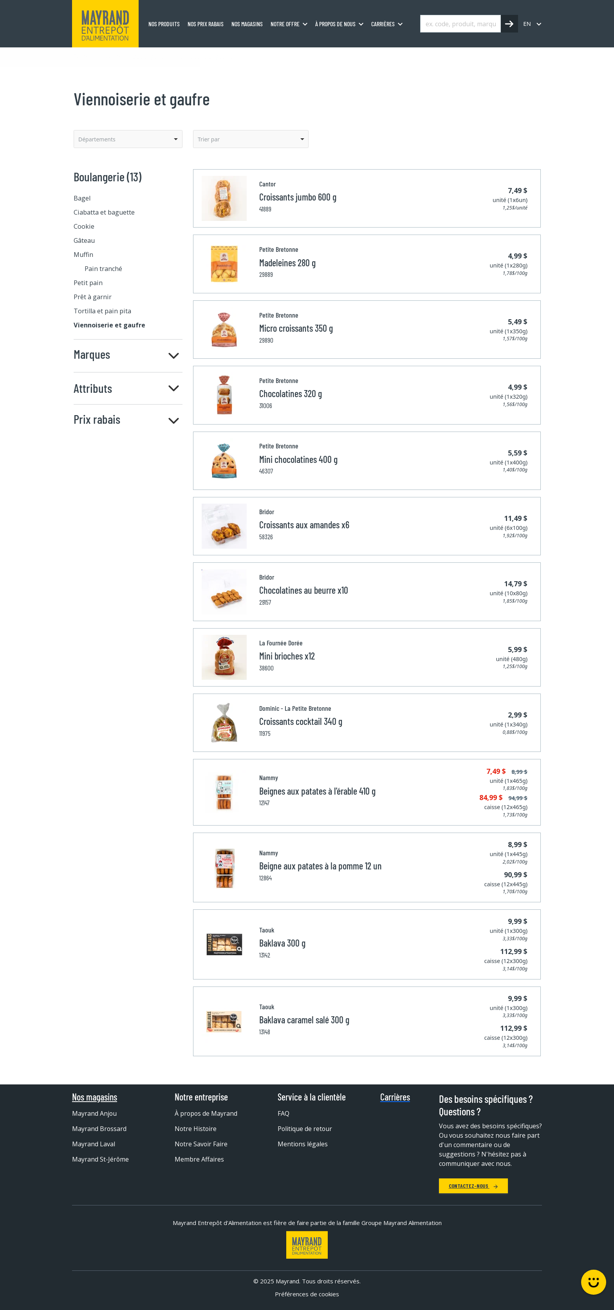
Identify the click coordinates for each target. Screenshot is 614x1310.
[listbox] (128, 139)
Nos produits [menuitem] (164, 23)
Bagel (82, 198)
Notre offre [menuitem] (285, 23)
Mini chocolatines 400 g (298, 459)
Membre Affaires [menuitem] (199, 1159)
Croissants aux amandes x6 (304, 524)
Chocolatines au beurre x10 (303, 590)
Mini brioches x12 (287, 655)
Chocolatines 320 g (290, 393)
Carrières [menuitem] (383, 23)
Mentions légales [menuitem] (303, 1144)
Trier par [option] (209, 139)
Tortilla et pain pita (102, 311)
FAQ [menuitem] (283, 1113)
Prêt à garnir (93, 297)
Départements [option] (97, 139)
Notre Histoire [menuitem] (196, 1128)
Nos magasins (94, 1097)
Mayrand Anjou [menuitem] (94, 1113)
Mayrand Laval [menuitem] (93, 1144)
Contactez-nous (473, 1185)
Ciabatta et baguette (104, 212)
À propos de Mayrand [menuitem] (206, 1113)
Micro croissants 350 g (296, 328)
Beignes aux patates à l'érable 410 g (317, 791)
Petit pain (88, 282)
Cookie (84, 226)
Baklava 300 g (282, 943)
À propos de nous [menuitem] (335, 23)
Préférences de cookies (307, 1294)
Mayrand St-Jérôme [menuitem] (100, 1159)
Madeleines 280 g (287, 262)
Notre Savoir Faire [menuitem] (201, 1144)
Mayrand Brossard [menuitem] (99, 1128)
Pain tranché (103, 268)
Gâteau (84, 240)
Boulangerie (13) (107, 176)
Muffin (83, 254)
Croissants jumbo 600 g (297, 196)
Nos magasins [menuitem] (247, 23)
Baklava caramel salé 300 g (304, 1019)
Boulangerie (148, 56)
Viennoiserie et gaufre (204, 56)
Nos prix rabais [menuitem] (206, 23)
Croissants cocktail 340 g (300, 721)
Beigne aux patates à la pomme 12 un (320, 865)
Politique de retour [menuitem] (305, 1128)
